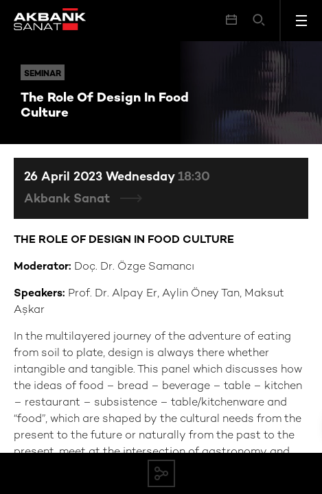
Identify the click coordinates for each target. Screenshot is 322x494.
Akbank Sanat (68, 199)
